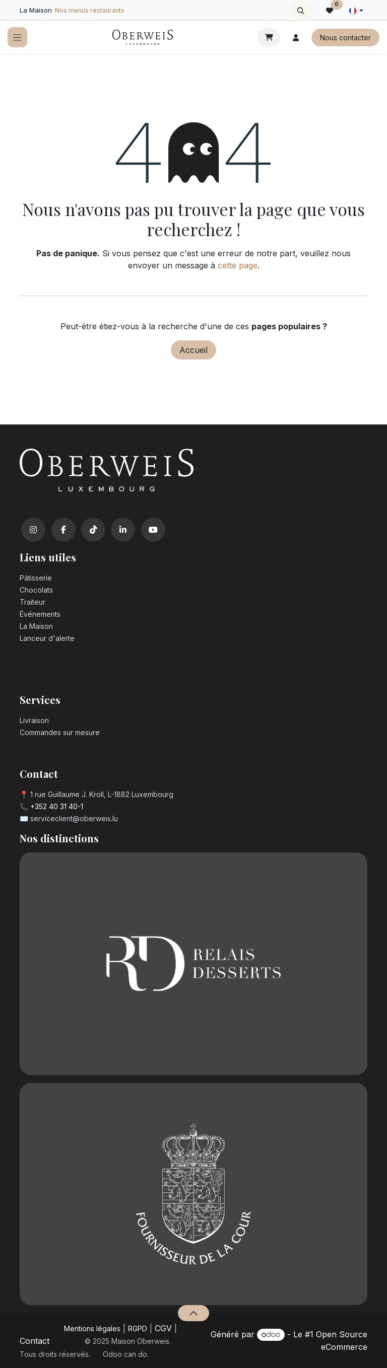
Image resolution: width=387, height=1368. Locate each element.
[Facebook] (63, 530)
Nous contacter (345, 37)
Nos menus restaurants (89, 10)
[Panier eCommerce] (268, 37)
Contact (34, 1341)
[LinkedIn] (123, 530)
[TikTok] (93, 530)
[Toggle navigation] (17, 37)
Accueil (193, 350)
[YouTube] (153, 530)
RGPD (137, 1328)
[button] (301, 10)
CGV (163, 1328)
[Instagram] (33, 530)
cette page (237, 265)
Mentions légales (92, 1328)
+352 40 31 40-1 (56, 806)
